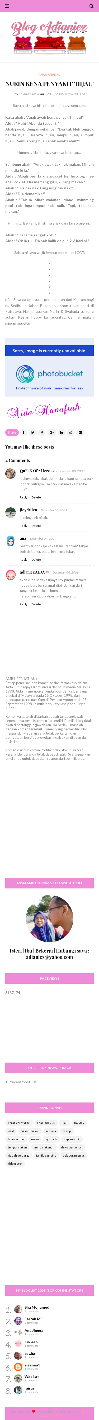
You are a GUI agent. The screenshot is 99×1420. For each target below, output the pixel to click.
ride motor (15, 1163)
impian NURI (72, 1139)
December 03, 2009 (71, 471)
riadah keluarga (19, 1155)
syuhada (51, 1139)
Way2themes (49, 1411)
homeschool (16, 1139)
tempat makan (17, 1147)
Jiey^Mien (28, 509)
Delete (36, 497)
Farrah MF (34, 1319)
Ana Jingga (34, 1330)
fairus (30, 1388)
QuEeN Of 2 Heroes (37, 470)
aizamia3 (32, 1365)
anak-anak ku (46, 1123)
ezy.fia (30, 1353)
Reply (23, 497)
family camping (46, 1155)
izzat (11, 1131)
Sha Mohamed (37, 1307)
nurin (35, 1139)
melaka (51, 1131)
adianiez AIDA (29, 94)
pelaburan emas (74, 1155)
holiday (79, 1123)
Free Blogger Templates (62, 1413)
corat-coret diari (19, 1123)
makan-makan (30, 1131)
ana (23, 538)
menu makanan (44, 1147)
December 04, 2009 (43, 538)
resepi (67, 1131)
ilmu (65, 1123)
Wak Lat (32, 1376)
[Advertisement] (49, 824)
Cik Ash (31, 1342)
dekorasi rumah (72, 1147)
